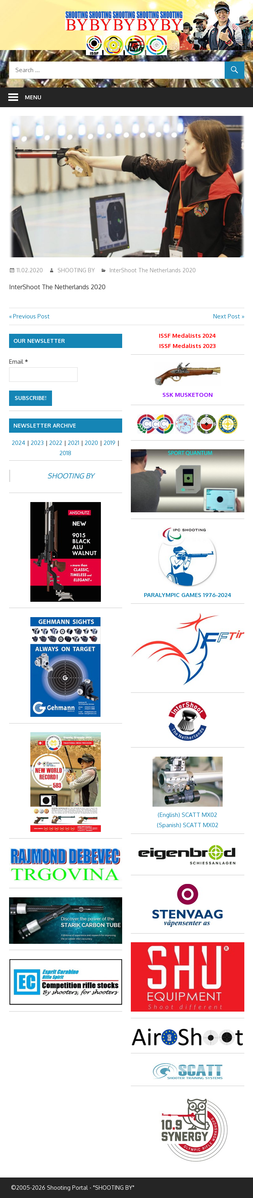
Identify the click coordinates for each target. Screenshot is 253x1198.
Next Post (226, 316)
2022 (55, 442)
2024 (18, 442)
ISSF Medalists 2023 (187, 346)
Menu (33, 97)
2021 (73, 442)
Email (18, 361)
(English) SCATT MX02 (187, 815)
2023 (37, 442)
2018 (65, 453)
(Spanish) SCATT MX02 (187, 825)
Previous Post (31, 316)
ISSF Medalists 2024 (187, 335)
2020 (91, 442)
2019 (109, 442)
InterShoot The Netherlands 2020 (153, 270)
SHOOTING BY (76, 270)
